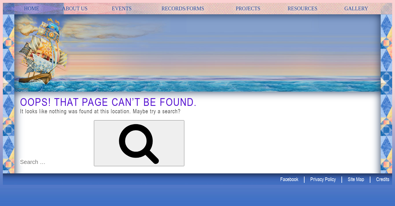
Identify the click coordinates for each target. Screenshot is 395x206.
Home (31, 8)
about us (75, 8)
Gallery (356, 8)
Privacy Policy (323, 179)
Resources (302, 8)
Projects (248, 8)
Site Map (356, 179)
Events (122, 8)
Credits (382, 179)
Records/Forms (182, 8)
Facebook (289, 179)
